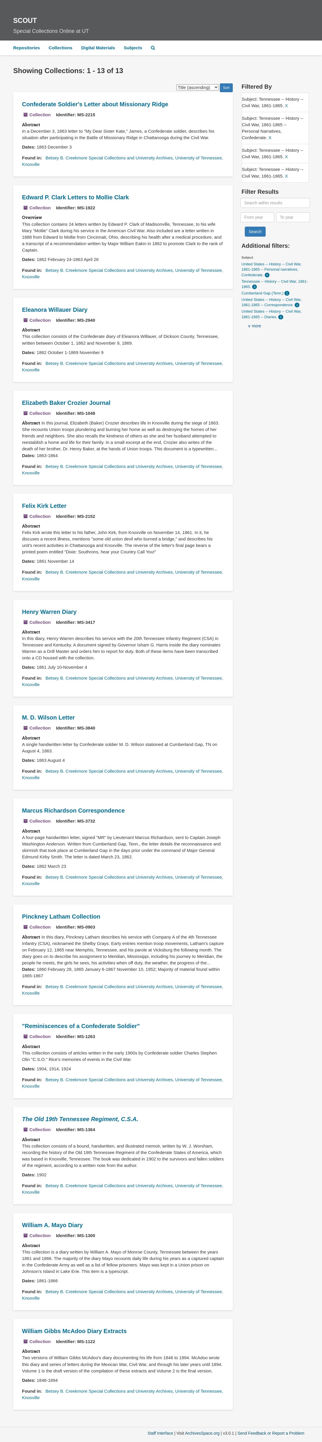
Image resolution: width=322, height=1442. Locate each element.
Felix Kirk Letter (44, 506)
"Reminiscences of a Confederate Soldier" (81, 1026)
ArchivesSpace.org (202, 1433)
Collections (61, 47)
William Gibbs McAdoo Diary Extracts (74, 1331)
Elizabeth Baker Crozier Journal (66, 403)
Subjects (133, 47)
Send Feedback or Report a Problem (270, 1433)
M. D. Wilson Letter (48, 717)
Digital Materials (98, 47)
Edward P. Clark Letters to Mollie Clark (75, 197)
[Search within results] (275, 203)
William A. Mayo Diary (52, 1225)
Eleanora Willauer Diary (54, 309)
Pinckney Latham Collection (61, 916)
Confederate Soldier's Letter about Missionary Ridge (95, 104)
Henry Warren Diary (49, 612)
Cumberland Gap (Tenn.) (263, 293)
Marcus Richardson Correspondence (73, 810)
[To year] (293, 217)
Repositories (26, 47)
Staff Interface (160, 1433)
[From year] (257, 217)
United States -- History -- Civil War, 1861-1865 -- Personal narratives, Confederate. (272, 269)
